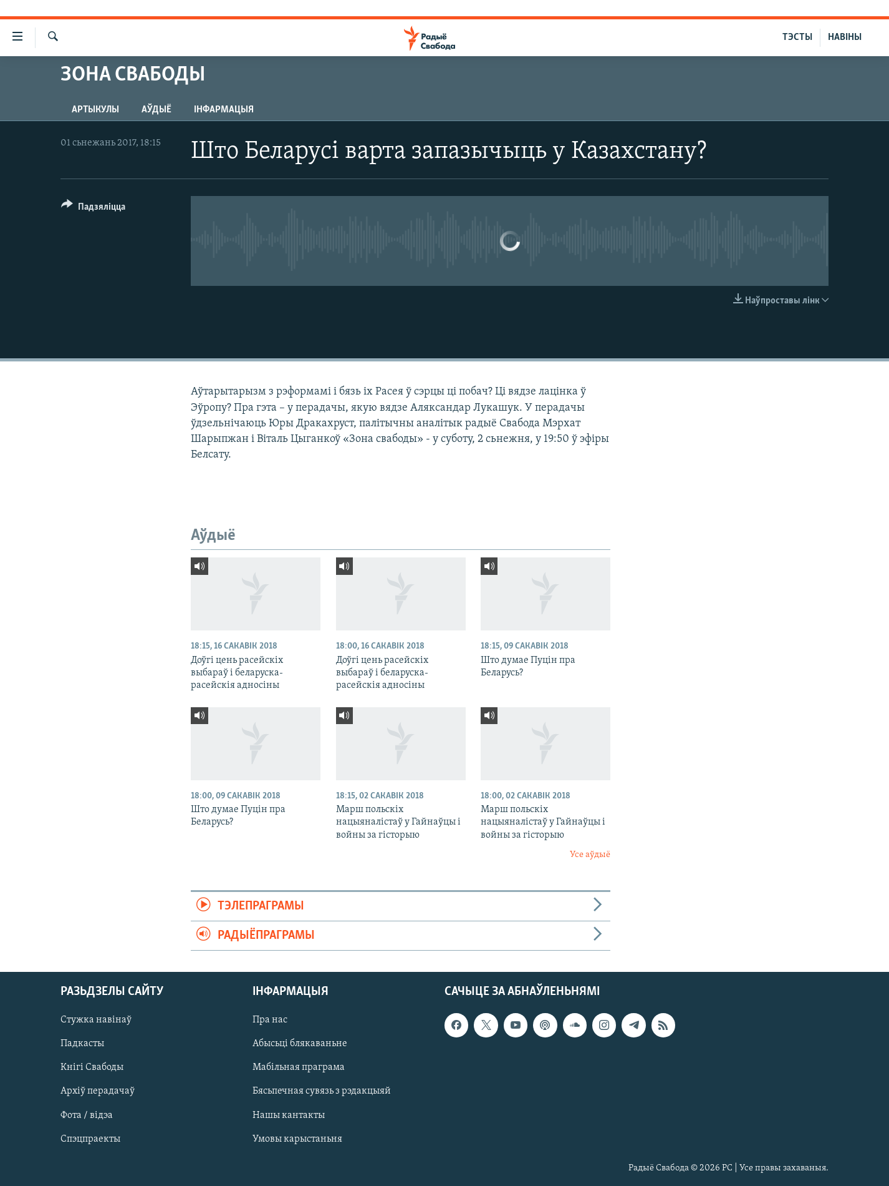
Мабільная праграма (298, 1068)
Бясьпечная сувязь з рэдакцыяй (321, 1092)
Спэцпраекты (90, 1139)
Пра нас (269, 1021)
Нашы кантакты (288, 1115)
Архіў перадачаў (97, 1092)
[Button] (93, 209)
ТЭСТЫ (797, 37)
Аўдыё (156, 110)
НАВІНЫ (845, 37)
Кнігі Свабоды (91, 1068)
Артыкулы (95, 110)
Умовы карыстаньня (297, 1139)
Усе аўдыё (590, 855)
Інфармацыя (224, 110)
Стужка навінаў (96, 1021)
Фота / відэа (86, 1115)
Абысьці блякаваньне (299, 1044)
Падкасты (82, 1044)
